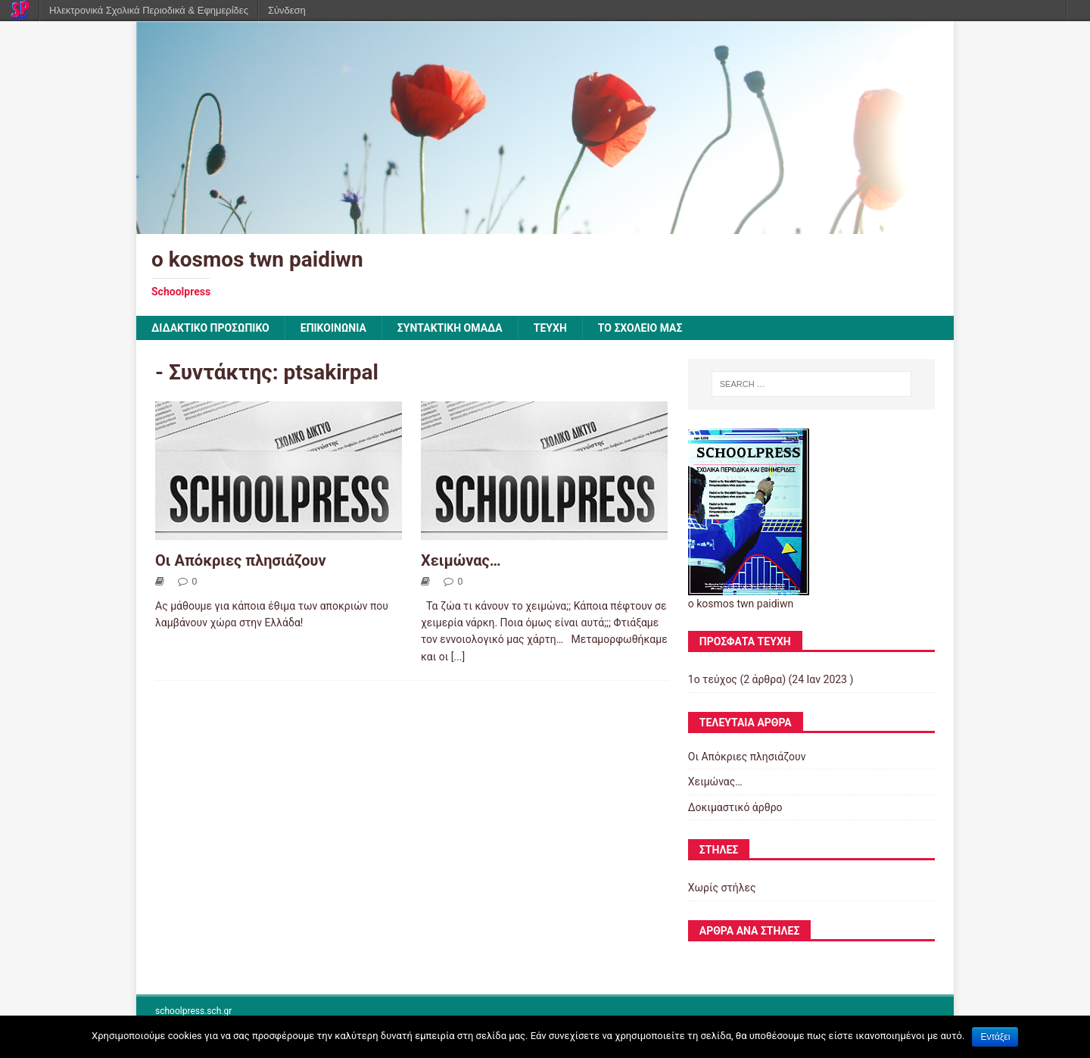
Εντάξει (995, 1036)
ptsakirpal (331, 372)
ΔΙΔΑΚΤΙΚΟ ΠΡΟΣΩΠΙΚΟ (210, 328)
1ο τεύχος (712, 679)
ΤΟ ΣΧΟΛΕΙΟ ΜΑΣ (640, 328)
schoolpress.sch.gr (193, 1011)
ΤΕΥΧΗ (550, 328)
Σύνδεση (287, 10)
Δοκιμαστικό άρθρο (735, 807)
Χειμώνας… (461, 560)
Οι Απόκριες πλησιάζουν (240, 560)
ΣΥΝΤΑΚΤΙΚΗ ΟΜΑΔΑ (450, 328)
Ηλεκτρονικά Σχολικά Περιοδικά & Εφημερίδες (148, 10)
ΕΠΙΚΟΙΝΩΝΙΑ (333, 328)
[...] (458, 657)
